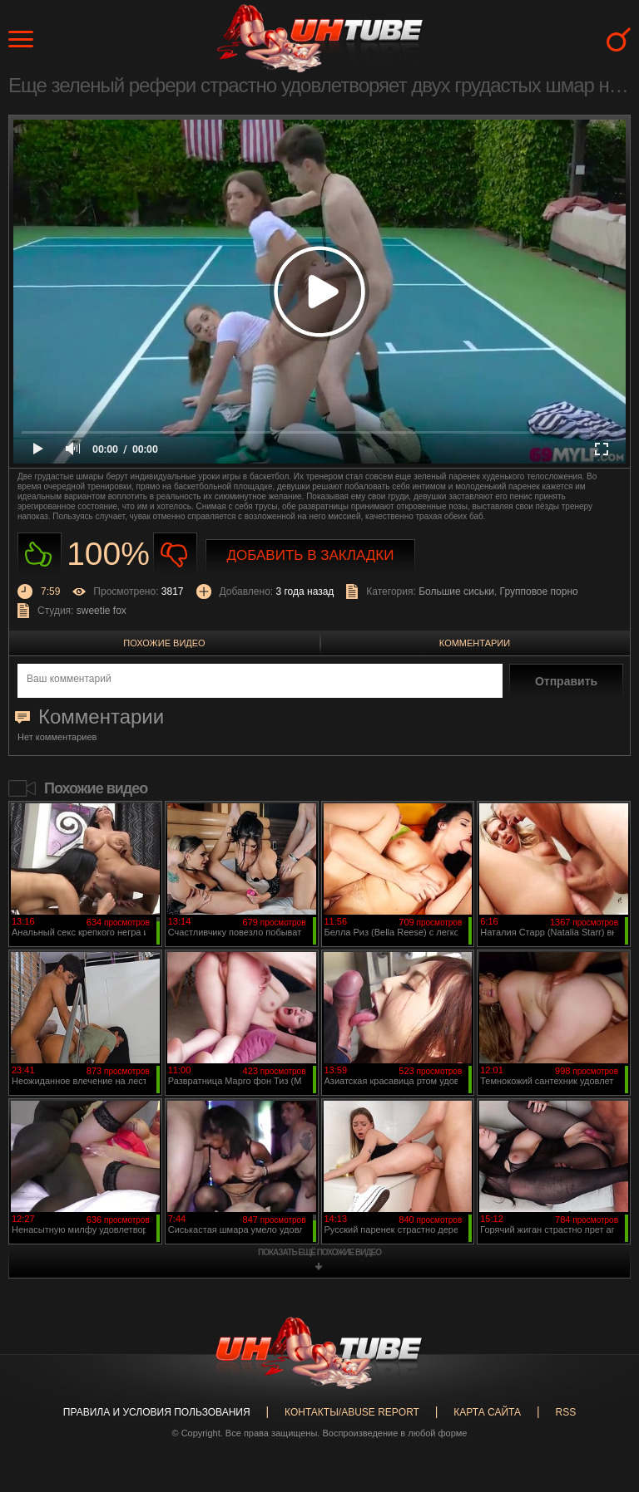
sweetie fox (101, 610)
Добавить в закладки (310, 555)
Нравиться (39, 555)
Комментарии (474, 643)
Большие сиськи (456, 591)
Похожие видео (164, 643)
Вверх (601, 1404)
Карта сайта (487, 1412)
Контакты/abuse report (352, 1412)
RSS (565, 1412)
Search (619, 39)
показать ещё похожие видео (319, 1252)
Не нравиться (175, 555)
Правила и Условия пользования (156, 1412)
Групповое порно (539, 591)
